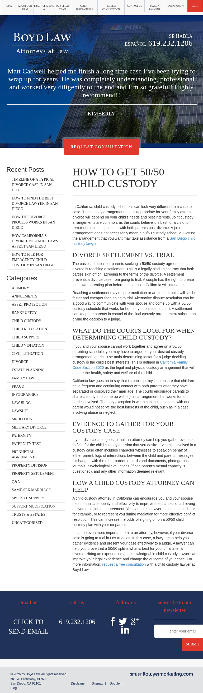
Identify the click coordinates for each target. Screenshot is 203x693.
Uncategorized (27, 523)
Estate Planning (28, 370)
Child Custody (26, 321)
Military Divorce (29, 427)
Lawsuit (20, 411)
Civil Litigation (27, 354)
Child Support (26, 337)
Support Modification (33, 506)
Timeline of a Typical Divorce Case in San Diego (33, 185)
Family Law (23, 378)
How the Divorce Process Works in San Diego (33, 222)
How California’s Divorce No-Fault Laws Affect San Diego (35, 241)
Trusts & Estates (28, 515)
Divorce (20, 362)
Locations (176, 5)
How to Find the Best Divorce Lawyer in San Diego (35, 203)
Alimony (20, 288)
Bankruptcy (24, 313)
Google (115, 683)
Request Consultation (111, 7)
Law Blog (21, 403)
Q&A (16, 482)
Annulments (24, 296)
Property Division (30, 465)
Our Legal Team (62, 7)
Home (8, 5)
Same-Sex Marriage (31, 490)
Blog (195, 5)
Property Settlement (33, 474)
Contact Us (134, 5)
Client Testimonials (84, 7)
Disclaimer (78, 683)
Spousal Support (28, 498)
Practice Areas (44, 7)
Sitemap (97, 683)
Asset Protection (29, 304)
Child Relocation (29, 329)
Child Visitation (28, 345)
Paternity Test (26, 444)
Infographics (25, 395)
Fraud (18, 386)
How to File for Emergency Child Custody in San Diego (33, 260)
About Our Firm (25, 7)
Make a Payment (154, 7)
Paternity (22, 436)
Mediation (22, 419)
